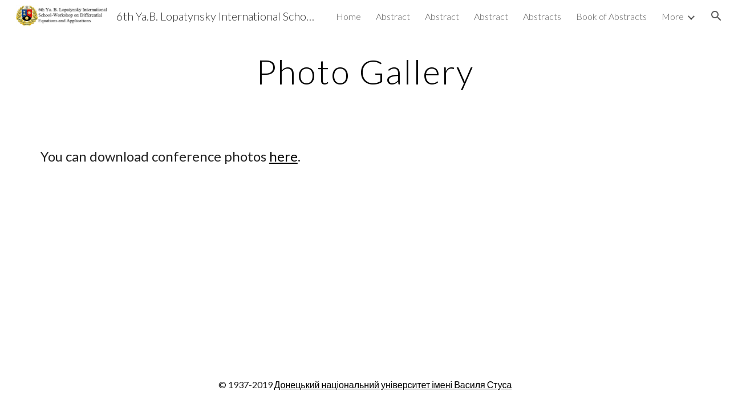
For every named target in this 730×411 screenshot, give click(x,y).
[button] (716, 16)
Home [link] (348, 16)
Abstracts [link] (542, 16)
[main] (365, 71)
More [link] (673, 16)
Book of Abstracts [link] (611, 16)
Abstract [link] (393, 16)
